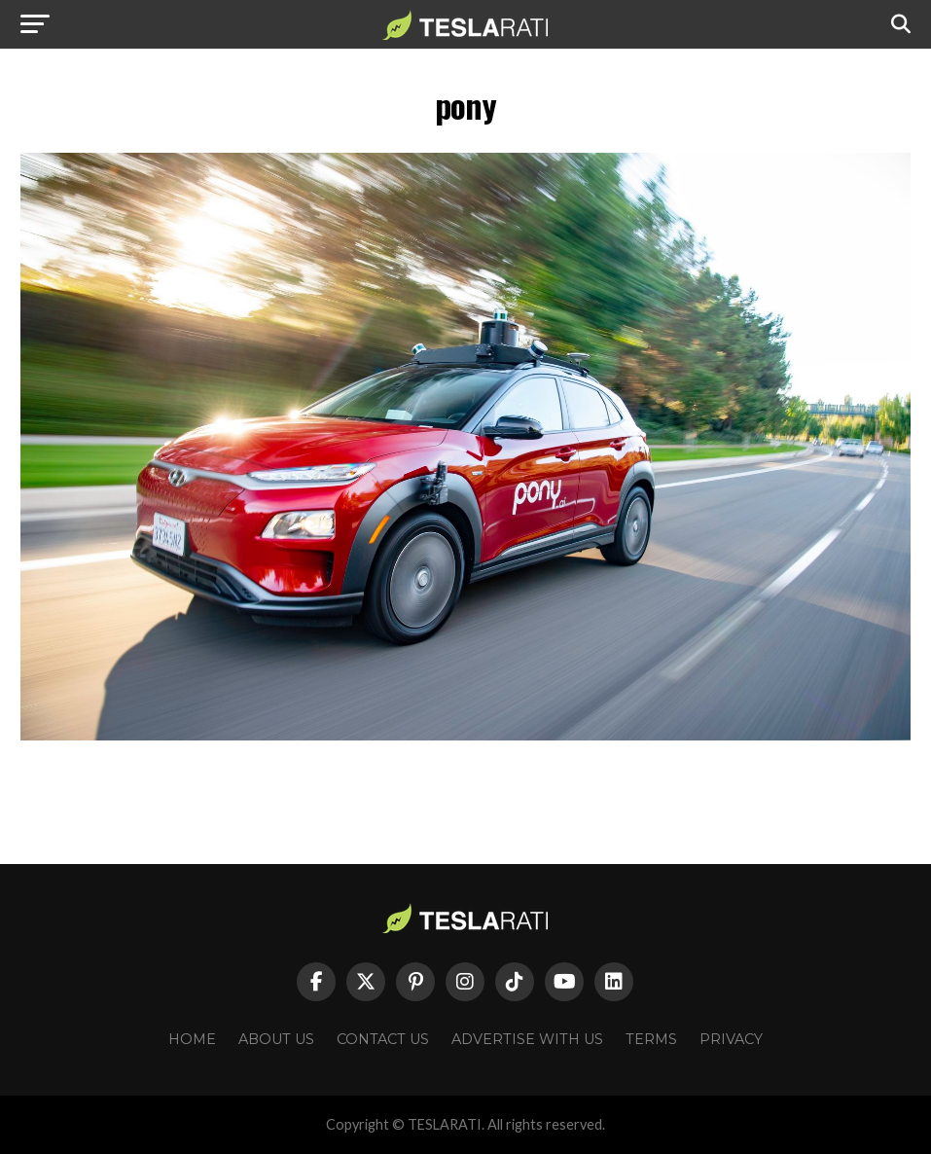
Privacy (731, 1039)
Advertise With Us (527, 1039)
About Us (276, 1039)
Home (192, 1039)
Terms (651, 1039)
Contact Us (383, 1039)
